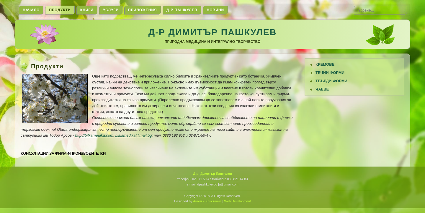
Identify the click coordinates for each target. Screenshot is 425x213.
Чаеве (322, 89)
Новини (215, 10)
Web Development (237, 201)
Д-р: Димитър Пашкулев (212, 173)
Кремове (325, 64)
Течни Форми (330, 72)
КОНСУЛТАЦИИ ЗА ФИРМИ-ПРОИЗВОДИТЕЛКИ (63, 153)
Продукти (60, 10)
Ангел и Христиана (207, 201)
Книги (87, 10)
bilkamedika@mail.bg (133, 135)
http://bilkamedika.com (94, 135)
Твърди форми (331, 81)
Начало (31, 10)
